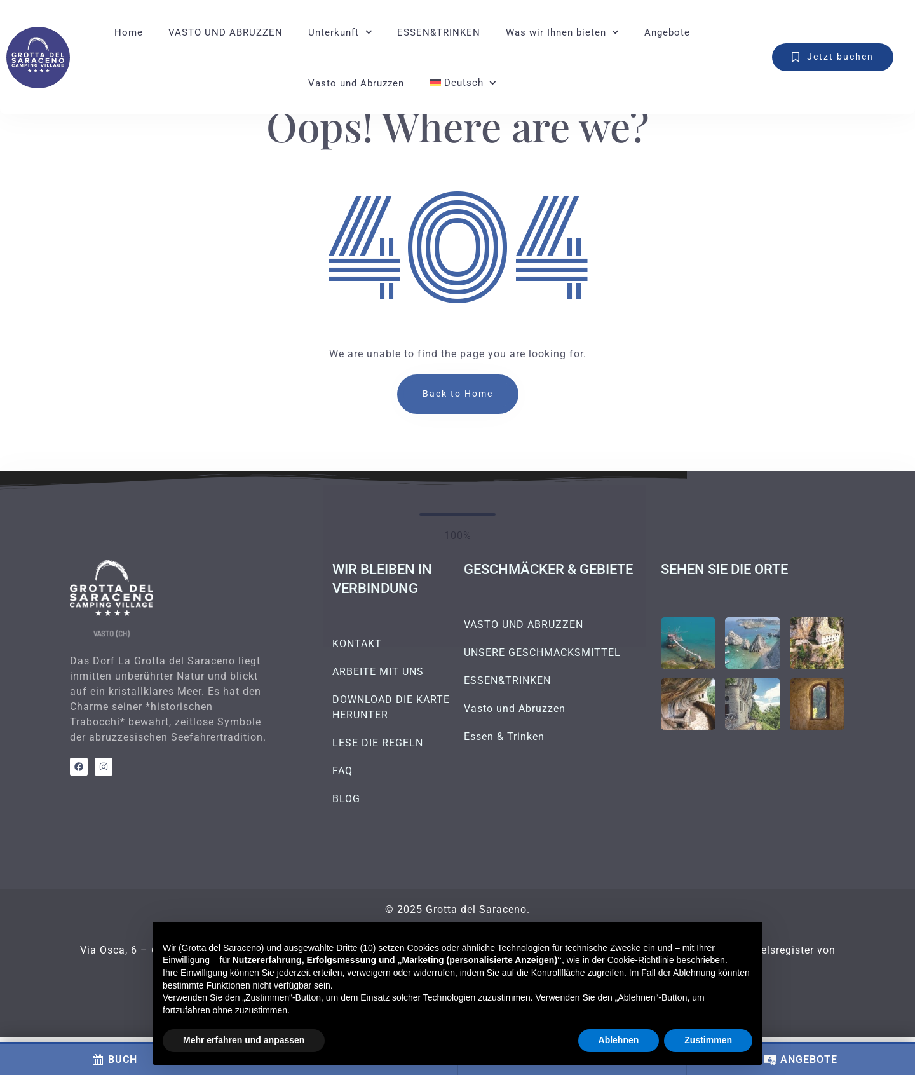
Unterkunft (333, 32)
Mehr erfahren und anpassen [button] (243, 1040)
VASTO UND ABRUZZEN (225, 32)
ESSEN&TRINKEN (438, 32)
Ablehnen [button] (619, 1040)
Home (128, 32)
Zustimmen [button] (708, 1040)
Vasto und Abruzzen (356, 83)
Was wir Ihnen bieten (556, 32)
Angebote (667, 32)
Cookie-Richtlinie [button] (640, 960)
